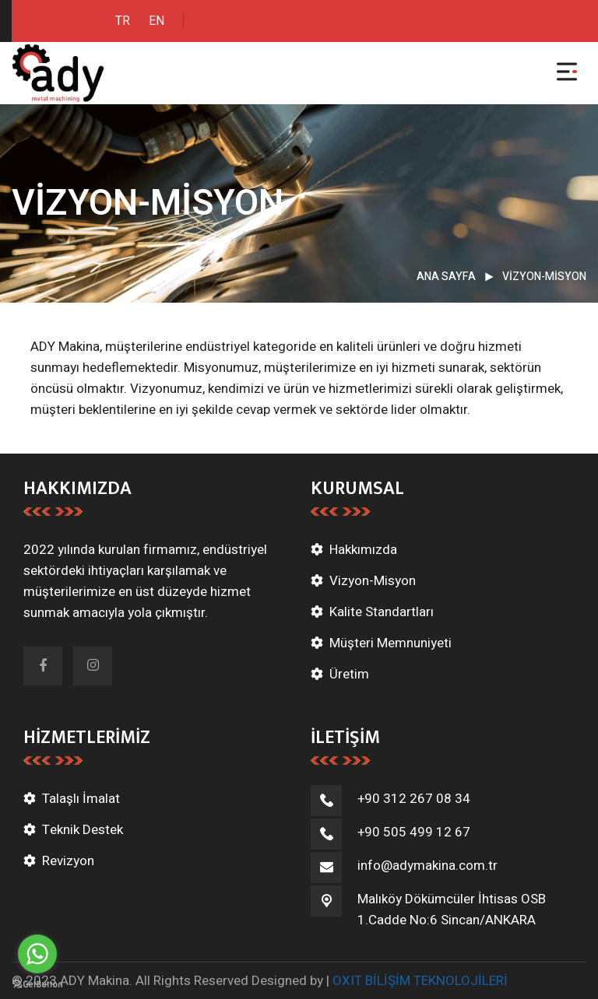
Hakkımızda (363, 549)
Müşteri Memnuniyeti (390, 643)
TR (122, 21)
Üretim (349, 674)
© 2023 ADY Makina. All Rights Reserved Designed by (169, 980)
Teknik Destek (82, 830)
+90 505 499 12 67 (413, 832)
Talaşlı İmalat (81, 798)
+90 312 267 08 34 (413, 798)
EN (156, 21)
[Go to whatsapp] (37, 953)
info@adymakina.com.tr (427, 865)
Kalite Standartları (381, 612)
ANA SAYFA (446, 276)
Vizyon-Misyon (372, 581)
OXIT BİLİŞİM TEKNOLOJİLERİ (420, 980)
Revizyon (68, 861)
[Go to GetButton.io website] (37, 983)
